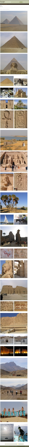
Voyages (2, 1)
